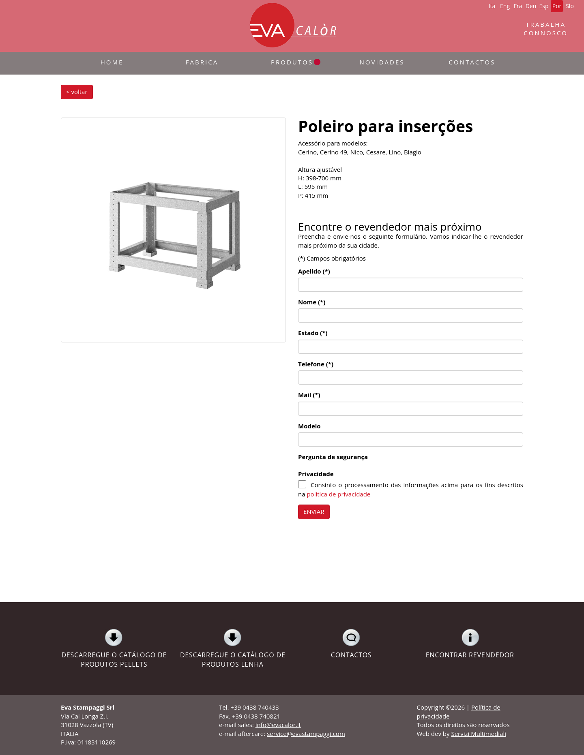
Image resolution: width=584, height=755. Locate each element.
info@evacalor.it (278, 725)
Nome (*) (311, 302)
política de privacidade (338, 494)
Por (557, 6)
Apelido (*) (314, 271)
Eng (505, 6)
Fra (518, 6)
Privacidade (316, 474)
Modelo (309, 426)
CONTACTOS (351, 644)
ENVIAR (313, 511)
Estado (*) (312, 333)
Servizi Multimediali (478, 733)
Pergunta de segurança (333, 457)
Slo (570, 6)
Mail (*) (309, 395)
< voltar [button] (77, 92)
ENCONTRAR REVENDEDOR (470, 644)
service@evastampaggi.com (306, 733)
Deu (531, 6)
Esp (543, 6)
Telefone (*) (315, 364)
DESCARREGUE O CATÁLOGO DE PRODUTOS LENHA (233, 649)
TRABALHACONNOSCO (546, 28)
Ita (492, 6)
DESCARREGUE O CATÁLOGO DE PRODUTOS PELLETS (114, 649)
